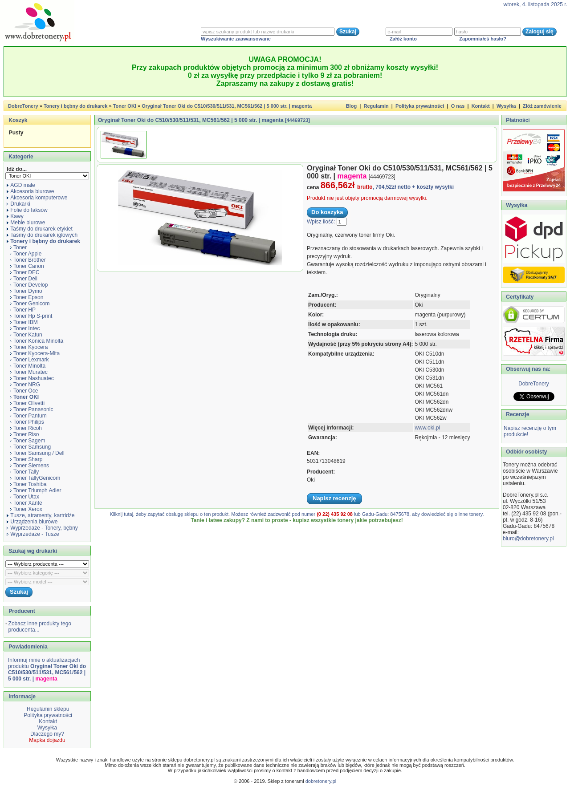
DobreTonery (533, 384)
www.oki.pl (427, 428)
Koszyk (17, 120)
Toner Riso (24, 434)
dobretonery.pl (321, 781)
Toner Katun (26, 335)
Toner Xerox (26, 509)
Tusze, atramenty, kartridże (40, 515)
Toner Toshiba (28, 484)
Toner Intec (25, 328)
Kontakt (481, 106)
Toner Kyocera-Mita (35, 353)
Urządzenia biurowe (32, 522)
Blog (351, 106)
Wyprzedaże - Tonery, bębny (42, 528)
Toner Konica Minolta (36, 341)
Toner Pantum (28, 416)
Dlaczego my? (47, 734)
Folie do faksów (27, 210)
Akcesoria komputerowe (37, 197)
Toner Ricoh (26, 428)
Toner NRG (25, 384)
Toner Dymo (26, 291)
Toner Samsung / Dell (37, 453)
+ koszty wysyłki (433, 187)
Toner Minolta (27, 366)
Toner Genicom (29, 303)
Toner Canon (27, 266)
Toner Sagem (27, 441)
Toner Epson (26, 297)
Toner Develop (29, 285)
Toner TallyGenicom (35, 478)
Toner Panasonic (31, 409)
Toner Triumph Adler (35, 490)
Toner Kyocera (29, 347)
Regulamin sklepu (47, 709)
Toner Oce (24, 391)
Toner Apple (25, 254)
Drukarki (18, 204)
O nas (458, 106)
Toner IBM (24, 322)
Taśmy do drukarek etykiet (39, 229)
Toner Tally (24, 472)
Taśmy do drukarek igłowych (42, 235)
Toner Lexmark (29, 360)
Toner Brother (28, 260)
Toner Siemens (29, 465)
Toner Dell (23, 278)
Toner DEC (25, 272)
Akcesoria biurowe (30, 191)
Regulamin (375, 106)
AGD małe (21, 185)
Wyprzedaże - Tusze (33, 534)
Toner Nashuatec (32, 378)
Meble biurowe (26, 222)
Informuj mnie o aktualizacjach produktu (47, 669)
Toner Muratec (29, 372)
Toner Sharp (26, 459)
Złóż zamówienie (542, 106)
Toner (18, 247)
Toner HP (23, 310)
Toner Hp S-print (31, 316)
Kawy (15, 216)
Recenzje (517, 414)
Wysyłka (506, 106)
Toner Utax (24, 497)
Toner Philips (27, 422)
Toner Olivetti (27, 403)
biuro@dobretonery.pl (528, 538)
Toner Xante (26, 503)
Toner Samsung (30, 447)
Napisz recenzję (334, 498)
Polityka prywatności (419, 106)
